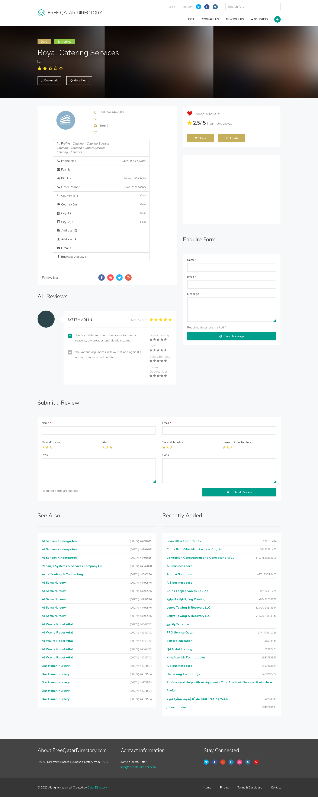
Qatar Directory (97, 788)
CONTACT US (210, 19)
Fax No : (64, 170)
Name (191, 260)
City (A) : (101, 222)
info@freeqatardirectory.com (139, 767)
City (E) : (101, 213)
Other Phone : (101, 187)
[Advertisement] (231, 189)
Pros (45, 455)
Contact (276, 788)
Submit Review (239, 492)
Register (187, 7)
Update (232, 138)
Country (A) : (101, 205)
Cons (165, 455)
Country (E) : (101, 196)
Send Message (231, 336)
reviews (224, 123)
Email (191, 277)
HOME (191, 19)
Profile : (83, 148)
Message (194, 294)
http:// (104, 126)
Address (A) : (68, 239)
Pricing (224, 788)
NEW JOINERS (235, 19)
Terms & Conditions (250, 788)
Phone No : (101, 161)
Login (172, 7)
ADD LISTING (259, 19)
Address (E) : (67, 231)
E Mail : (64, 248)
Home (207, 788)
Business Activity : (71, 257)
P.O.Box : (101, 178)
